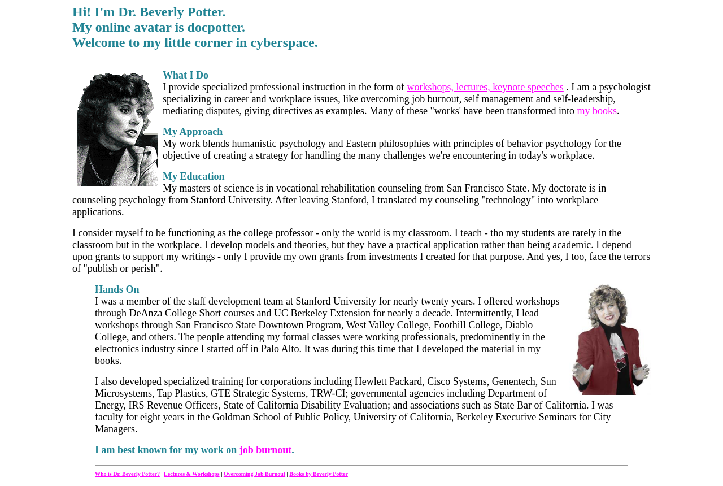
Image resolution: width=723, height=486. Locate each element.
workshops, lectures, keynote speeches (485, 87)
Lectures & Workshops (192, 474)
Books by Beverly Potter (318, 474)
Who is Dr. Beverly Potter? (127, 474)
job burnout (265, 449)
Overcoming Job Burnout (254, 474)
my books (597, 110)
